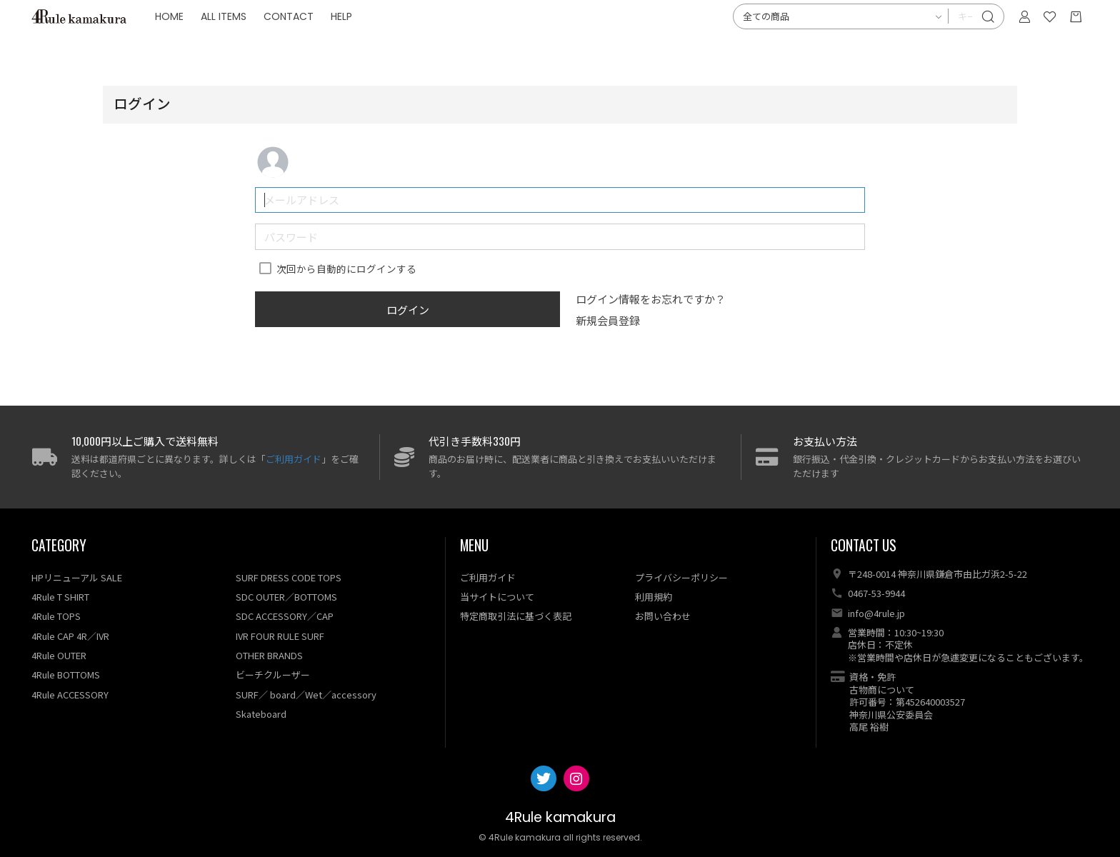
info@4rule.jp (876, 613)
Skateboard (261, 714)
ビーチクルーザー (273, 674)
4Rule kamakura (560, 817)
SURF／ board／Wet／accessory (306, 694)
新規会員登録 (608, 320)
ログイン (407, 309)
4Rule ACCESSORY (70, 694)
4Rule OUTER (58, 655)
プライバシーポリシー (681, 577)
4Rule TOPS (56, 616)
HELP (410, 43)
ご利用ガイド (293, 459)
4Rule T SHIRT (60, 596)
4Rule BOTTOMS (65, 674)
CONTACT (358, 43)
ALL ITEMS (293, 43)
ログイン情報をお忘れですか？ (651, 298)
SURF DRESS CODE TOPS (288, 577)
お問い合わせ (663, 616)
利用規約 (653, 596)
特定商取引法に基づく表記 (515, 616)
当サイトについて (497, 596)
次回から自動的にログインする (346, 268)
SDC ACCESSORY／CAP (285, 616)
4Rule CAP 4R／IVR (70, 636)
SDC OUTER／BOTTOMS (286, 596)
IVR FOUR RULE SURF (280, 636)
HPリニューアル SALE (76, 577)
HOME (238, 43)
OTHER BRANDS (269, 655)
